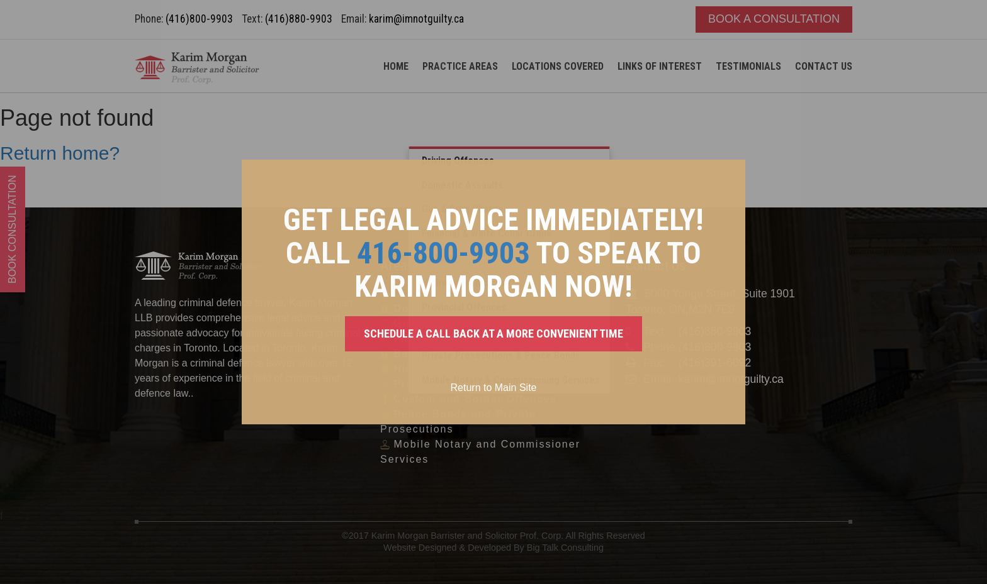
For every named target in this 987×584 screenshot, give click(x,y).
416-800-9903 (443, 253)
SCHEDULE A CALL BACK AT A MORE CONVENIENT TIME (493, 333)
